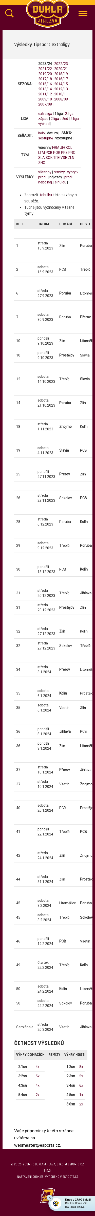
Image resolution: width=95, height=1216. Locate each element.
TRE (56, 158)
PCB (49, 153)
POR (56, 153)
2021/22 (45, 69)
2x (38, 1095)
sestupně (45, 138)
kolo (41, 133)
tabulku (46, 195)
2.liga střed (59, 119)
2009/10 (45, 99)
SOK (49, 158)
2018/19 (61, 74)
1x (81, 1095)
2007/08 (45, 104)
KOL (69, 147)
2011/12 (45, 94)
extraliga (45, 114)
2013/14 (45, 89)
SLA (41, 158)
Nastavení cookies (30, 1177)
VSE (64, 158)
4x (38, 1067)
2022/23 (61, 64)
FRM (55, 147)
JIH (62, 147)
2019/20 (45, 74)
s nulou (60, 182)
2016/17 (61, 79)
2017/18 (45, 79)
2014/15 (61, 84)
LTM (41, 153)
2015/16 (45, 84)
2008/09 (61, 99)
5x (38, 1076)
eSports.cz (70, 1177)
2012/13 (61, 89)
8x (81, 1067)
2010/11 (61, 94)
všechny (44, 172)
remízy (59, 172)
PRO (71, 153)
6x (81, 1085)
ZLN (71, 158)
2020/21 (61, 69)
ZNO (41, 163)
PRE (64, 153)
